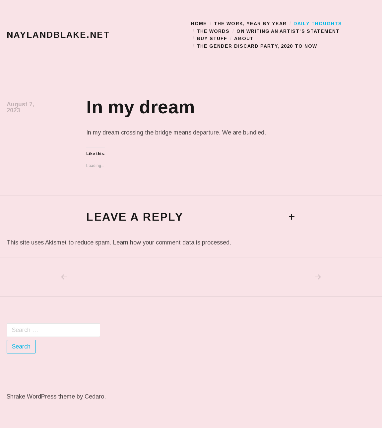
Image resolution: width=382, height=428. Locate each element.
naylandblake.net (58, 35)
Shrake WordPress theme (41, 396)
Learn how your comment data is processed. (172, 242)
